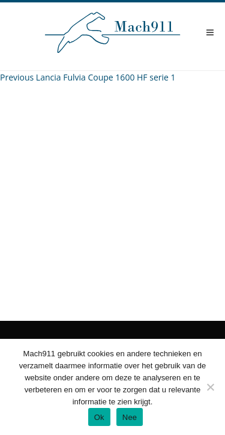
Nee (129, 417)
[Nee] (210, 387)
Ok (99, 417)
